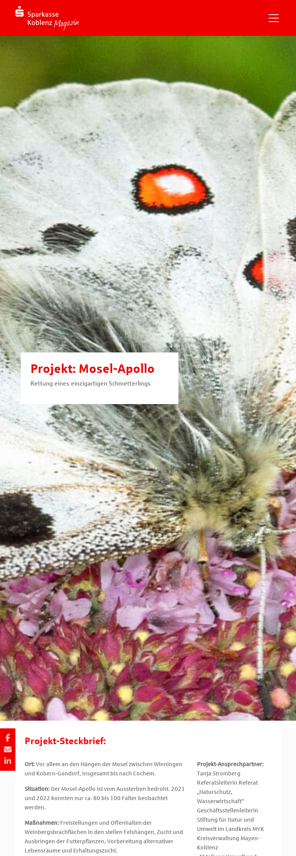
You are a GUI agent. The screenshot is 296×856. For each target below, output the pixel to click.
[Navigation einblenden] (274, 18)
